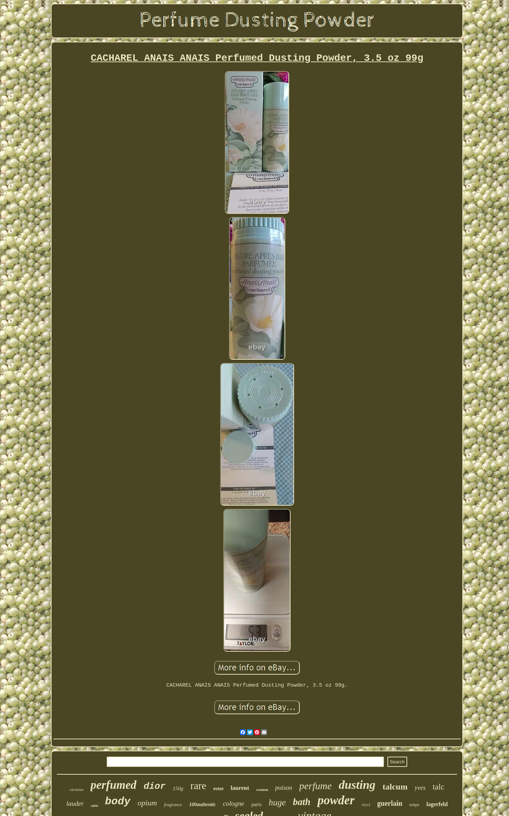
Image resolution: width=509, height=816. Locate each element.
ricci (366, 804)
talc (438, 786)
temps (414, 804)
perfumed (113, 785)
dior (154, 786)
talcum (395, 786)
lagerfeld (436, 804)
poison (283, 787)
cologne (233, 803)
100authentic (202, 804)
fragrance (173, 804)
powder (336, 800)
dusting (357, 784)
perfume (315, 785)
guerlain (389, 803)
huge (277, 802)
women (262, 789)
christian (76, 789)
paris (256, 804)
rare (198, 785)
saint (94, 806)
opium (147, 802)
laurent (239, 788)
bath (302, 802)
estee (218, 788)
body (117, 802)
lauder (75, 803)
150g (178, 788)
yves (420, 787)
